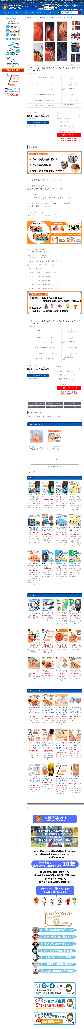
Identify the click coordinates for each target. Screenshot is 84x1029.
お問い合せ (38, 12)
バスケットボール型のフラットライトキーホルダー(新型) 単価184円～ (34, 711)
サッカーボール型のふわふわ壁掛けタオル (61, 565)
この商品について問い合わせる (36, 406)
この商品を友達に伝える (54, 406)
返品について (72, 403)
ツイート (30, 472)
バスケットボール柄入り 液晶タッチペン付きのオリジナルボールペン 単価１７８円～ (61, 780)
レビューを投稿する (54, 466)
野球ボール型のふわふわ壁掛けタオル (75, 565)
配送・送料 (31, 12)
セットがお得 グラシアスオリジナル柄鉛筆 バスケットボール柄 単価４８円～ (48, 711)
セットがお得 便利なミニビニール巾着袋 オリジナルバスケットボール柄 (48, 745)
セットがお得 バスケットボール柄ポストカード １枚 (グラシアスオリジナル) (34, 745)
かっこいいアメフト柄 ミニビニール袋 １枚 (34, 496)
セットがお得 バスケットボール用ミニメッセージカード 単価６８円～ (34, 780)
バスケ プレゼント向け (65, 17)
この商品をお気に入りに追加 (38, 122)
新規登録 (62, 5)
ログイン (70, 5)
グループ (18, 12)
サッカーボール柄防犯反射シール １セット (34, 529)
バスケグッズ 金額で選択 (34, 416)
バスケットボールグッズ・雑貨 (44, 17)
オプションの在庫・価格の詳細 (36, 403)
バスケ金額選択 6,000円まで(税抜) (52, 416)
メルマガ (49, 12)
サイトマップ (80, 0)
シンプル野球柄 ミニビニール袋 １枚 (48, 496)
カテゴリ (11, 12)
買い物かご (79, 5)
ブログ (44, 12)
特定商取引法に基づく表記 (54, 403)
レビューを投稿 (72, 406)
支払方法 (25, 12)
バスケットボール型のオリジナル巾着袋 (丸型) (48, 778)
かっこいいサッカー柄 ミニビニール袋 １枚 (61, 496)
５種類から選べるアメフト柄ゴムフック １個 (61, 529)
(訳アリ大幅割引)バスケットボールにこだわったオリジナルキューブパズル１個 (75, 711)
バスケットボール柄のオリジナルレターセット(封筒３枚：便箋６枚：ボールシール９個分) (62, 711)
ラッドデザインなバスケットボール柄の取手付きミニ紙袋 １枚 (36, 448)
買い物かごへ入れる (72, 134)
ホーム (4, 12)
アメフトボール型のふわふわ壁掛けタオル (48, 565)
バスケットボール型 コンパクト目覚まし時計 (61, 644)
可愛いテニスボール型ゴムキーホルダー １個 (75, 496)
